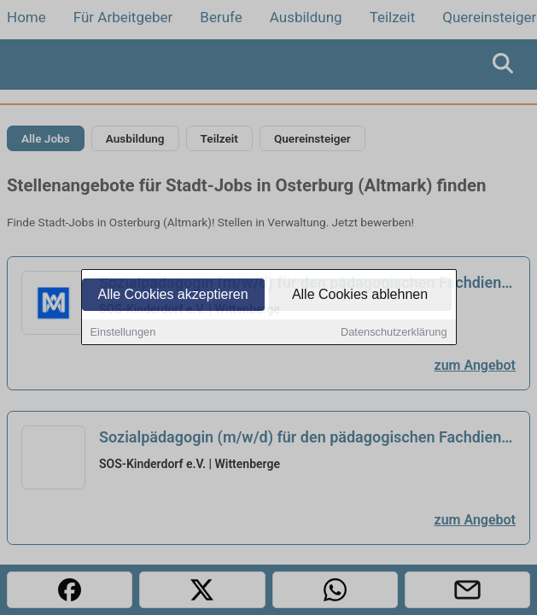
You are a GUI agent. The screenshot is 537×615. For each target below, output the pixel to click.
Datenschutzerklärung (394, 332)
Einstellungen (123, 332)
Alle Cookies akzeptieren (172, 295)
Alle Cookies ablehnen (360, 295)
